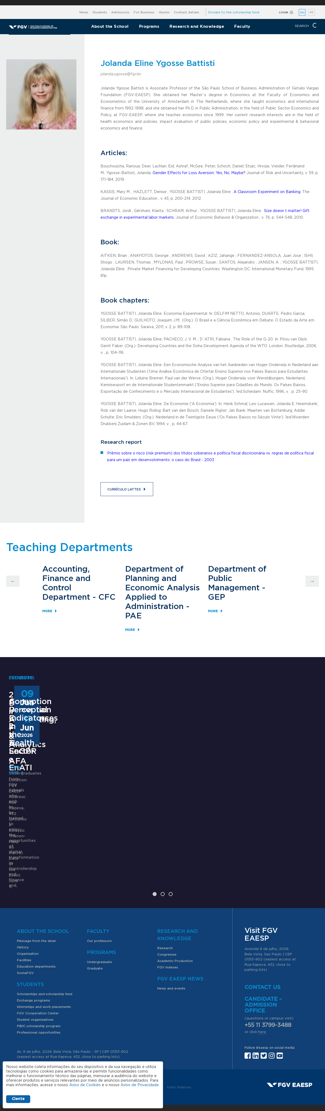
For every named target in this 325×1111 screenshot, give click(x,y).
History (23, 926)
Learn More (20, 756)
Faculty (242, 26)
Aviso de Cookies (85, 1085)
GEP (216, 597)
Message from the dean (36, 919)
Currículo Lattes (124, 489)
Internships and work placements (44, 985)
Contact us (263, 966)
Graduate (95, 947)
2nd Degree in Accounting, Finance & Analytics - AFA (49, 703)
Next (312, 581)
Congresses (166, 933)
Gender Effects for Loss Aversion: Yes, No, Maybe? (199, 173)
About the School (110, 26)
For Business (144, 12)
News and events (171, 967)
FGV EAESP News (180, 957)
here (262, 1010)
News (83, 12)
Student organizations (35, 998)
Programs (149, 26)
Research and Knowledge (196, 26)
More (47, 611)
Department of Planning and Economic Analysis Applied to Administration (162, 588)
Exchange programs (33, 979)
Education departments (36, 945)
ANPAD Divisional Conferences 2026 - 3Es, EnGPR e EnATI (158, 803)
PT (312, 12)
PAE (133, 616)
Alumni (164, 12)
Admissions (120, 12)
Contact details (186, 12)
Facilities (24, 938)
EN (302, 12)
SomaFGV (25, 951)
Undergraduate (99, 940)
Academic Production (175, 939)
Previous (13, 581)
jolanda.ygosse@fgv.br (120, 74)
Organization (27, 932)
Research (165, 926)
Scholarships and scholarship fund (44, 972)
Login (283, 12)
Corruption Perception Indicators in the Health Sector (271, 803)
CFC (106, 597)
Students (99, 12)
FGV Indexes (167, 946)
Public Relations (179, 1066)
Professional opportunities (38, 1011)
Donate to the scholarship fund (233, 12)
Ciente (18, 1099)
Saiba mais (128, 861)
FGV (160, 2)
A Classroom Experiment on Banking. (267, 192)
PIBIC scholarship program (38, 1004)
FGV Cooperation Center (38, 992)
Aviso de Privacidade (140, 1085)
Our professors (99, 919)
